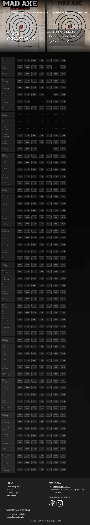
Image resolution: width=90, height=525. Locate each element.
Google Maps (11, 495)
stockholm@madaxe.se (61, 487)
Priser (25, 15)
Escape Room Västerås (15, 517)
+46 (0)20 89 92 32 (62, 489)
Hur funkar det (41, 15)
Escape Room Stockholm (15, 514)
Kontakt (82, 15)
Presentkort (60, 15)
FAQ (73, 15)
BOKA (15, 15)
